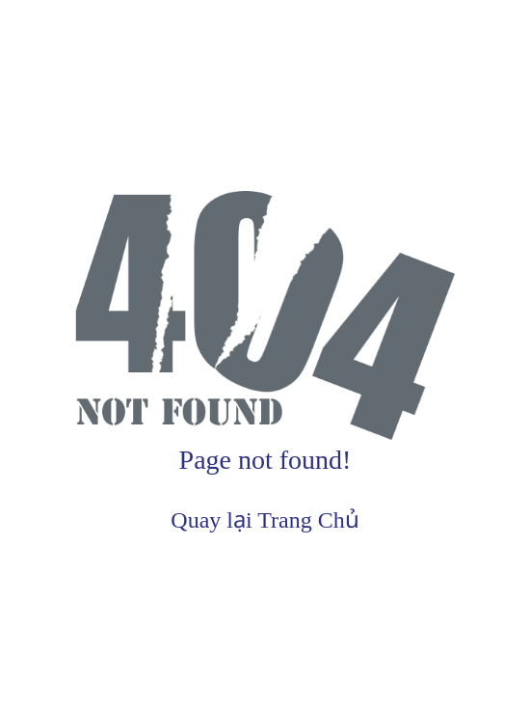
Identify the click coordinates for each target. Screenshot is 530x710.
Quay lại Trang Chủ (264, 519)
